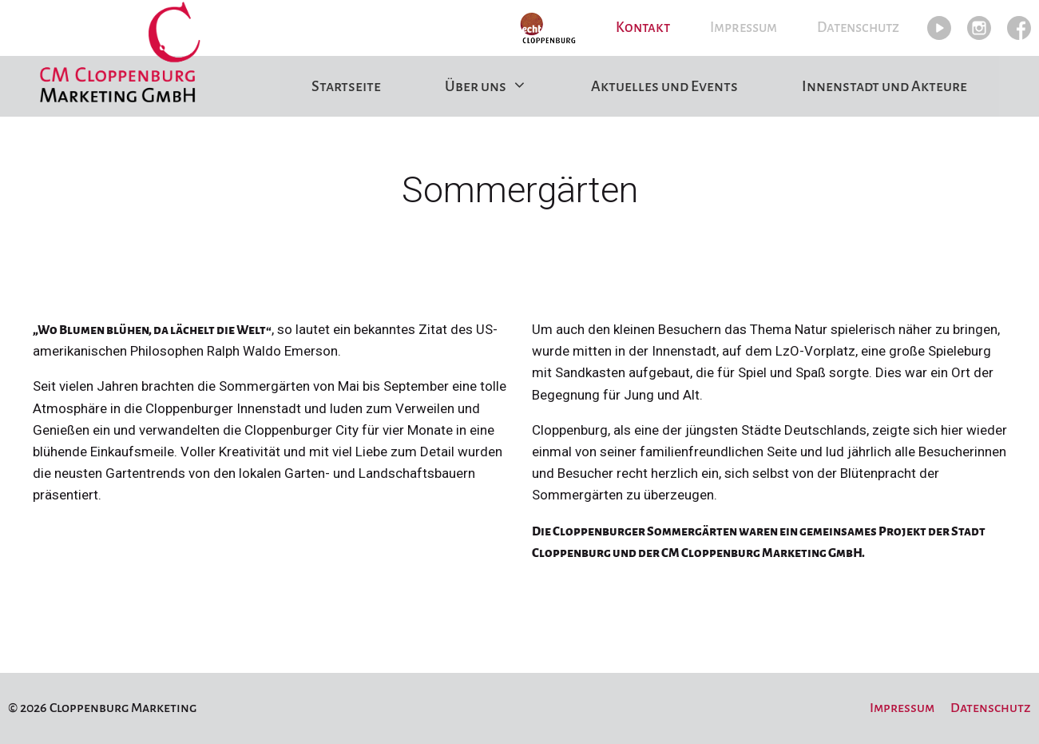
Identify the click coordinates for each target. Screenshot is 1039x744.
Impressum (743, 27)
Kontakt (643, 27)
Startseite (346, 86)
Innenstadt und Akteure (884, 86)
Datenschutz (858, 27)
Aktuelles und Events (664, 86)
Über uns (502, 86)
